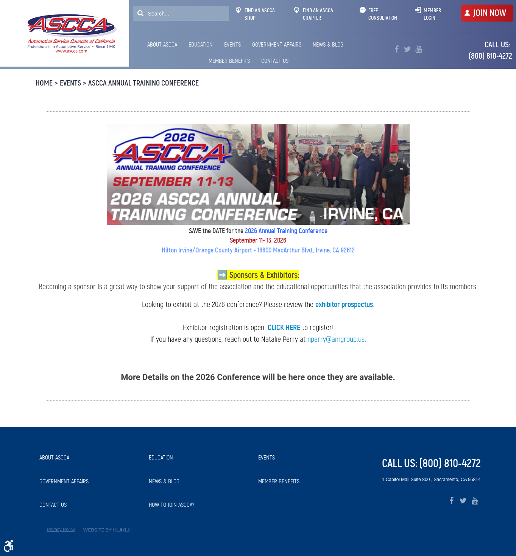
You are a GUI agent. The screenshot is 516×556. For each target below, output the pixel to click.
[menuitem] (163, 45)
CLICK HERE (284, 327)
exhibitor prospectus (344, 304)
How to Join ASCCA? (171, 504)
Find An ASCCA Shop (255, 14)
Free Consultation (382, 14)
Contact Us (274, 60)
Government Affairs (276, 44)
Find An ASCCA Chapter (313, 14)
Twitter (407, 49)
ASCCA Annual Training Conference (143, 83)
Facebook (396, 49)
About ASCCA (162, 44)
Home (44, 83)
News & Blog (328, 44)
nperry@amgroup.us (336, 339)
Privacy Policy (61, 529)
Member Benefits (229, 60)
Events (232, 44)
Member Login (432, 14)
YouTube (418, 49)
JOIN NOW (489, 13)
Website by (107, 530)
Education (201, 44)
